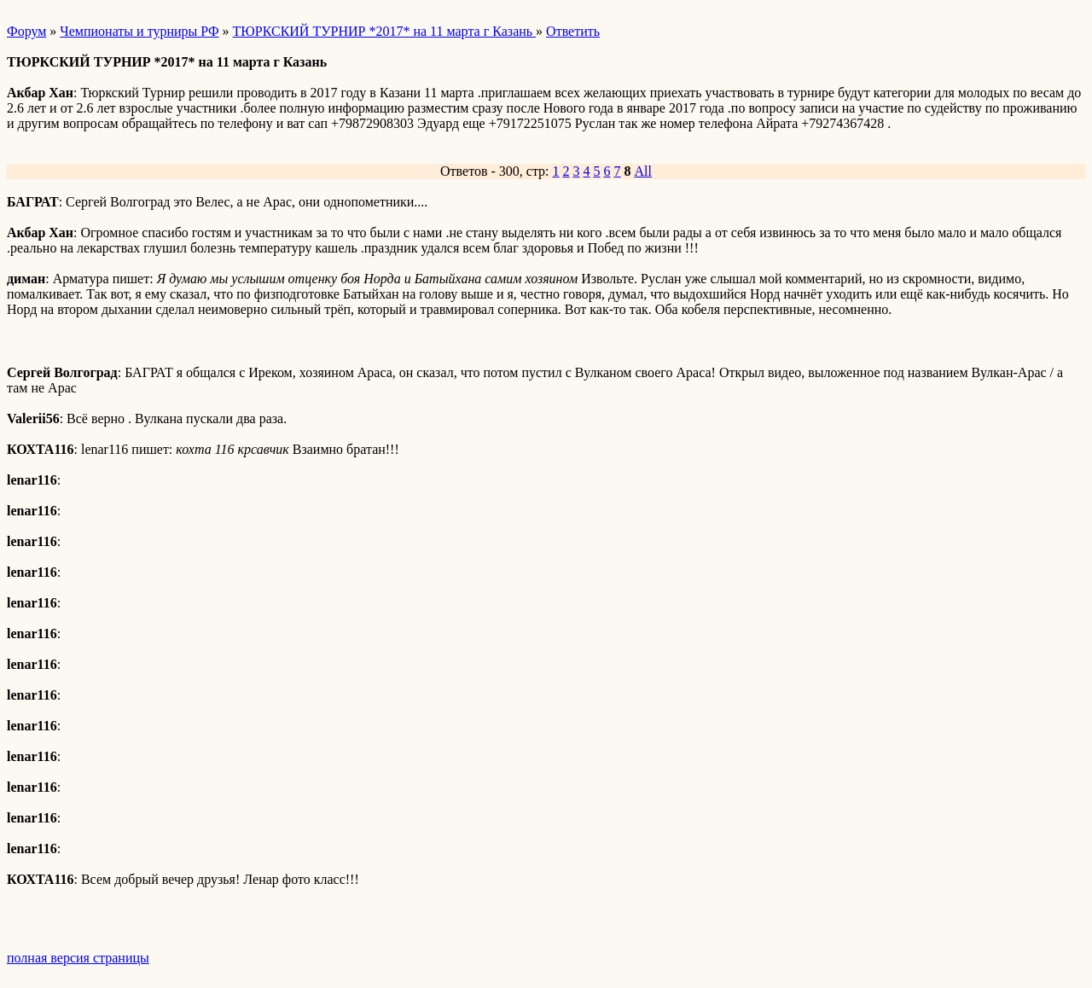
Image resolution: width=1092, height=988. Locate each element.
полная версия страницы (78, 957)
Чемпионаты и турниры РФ (139, 31)
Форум (26, 31)
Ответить (573, 31)
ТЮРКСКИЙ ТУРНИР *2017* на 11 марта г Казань (385, 31)
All (643, 171)
